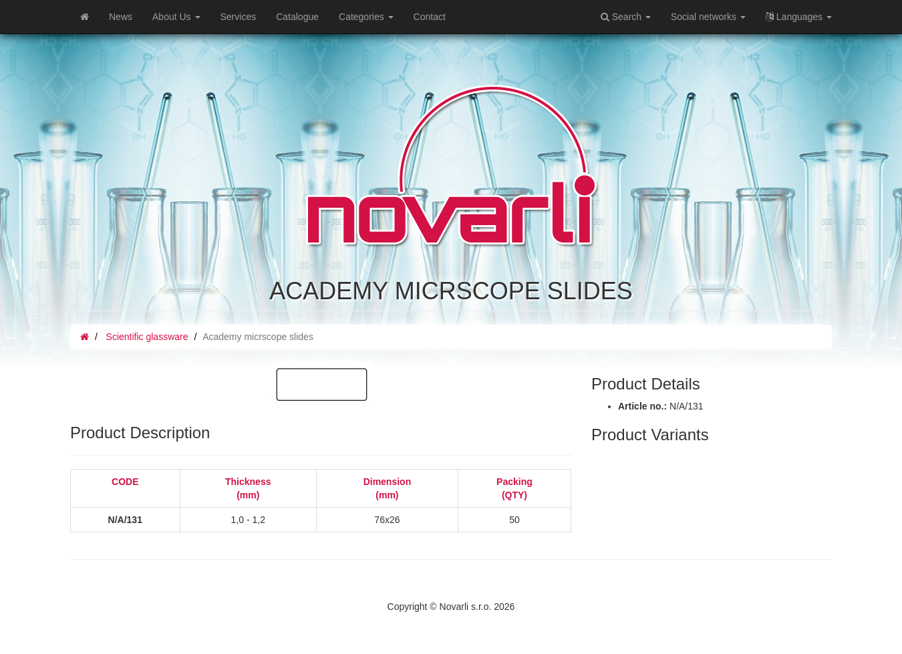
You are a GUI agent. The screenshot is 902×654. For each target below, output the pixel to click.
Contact (430, 16)
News (120, 16)
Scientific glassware (147, 336)
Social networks (708, 16)
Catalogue (297, 16)
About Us (176, 16)
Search (626, 16)
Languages (799, 16)
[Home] (84, 16)
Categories (366, 16)
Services (238, 16)
